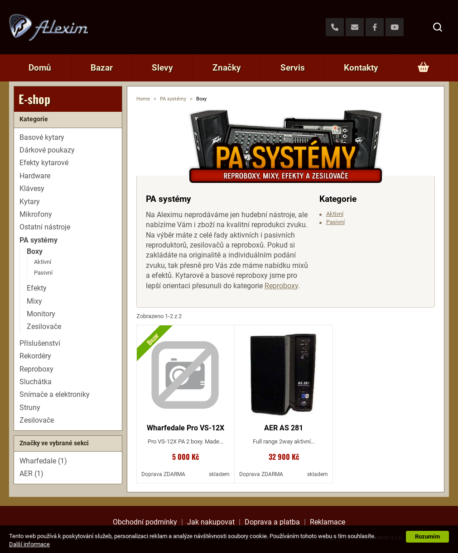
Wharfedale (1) (43, 461)
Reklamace (327, 522)
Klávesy (31, 188)
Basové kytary (41, 137)
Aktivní (334, 213)
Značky (226, 67)
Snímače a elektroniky (54, 394)
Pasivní (335, 222)
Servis (292, 67)
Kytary (29, 201)
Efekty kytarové (43, 162)
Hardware (34, 176)
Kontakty (361, 67)
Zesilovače (44, 326)
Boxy (35, 251)
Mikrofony (35, 214)
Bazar (102, 67)
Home (143, 99)
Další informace (29, 544)
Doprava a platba (272, 522)
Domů (40, 67)
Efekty (37, 288)
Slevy (162, 67)
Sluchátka (35, 381)
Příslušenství (39, 343)
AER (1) (31, 473)
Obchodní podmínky (145, 522)
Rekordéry (35, 356)
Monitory (41, 314)
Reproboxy (281, 285)
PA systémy (173, 99)
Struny (29, 407)
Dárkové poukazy (47, 150)
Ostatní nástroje (44, 227)
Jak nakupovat (211, 522)
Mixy (34, 301)
